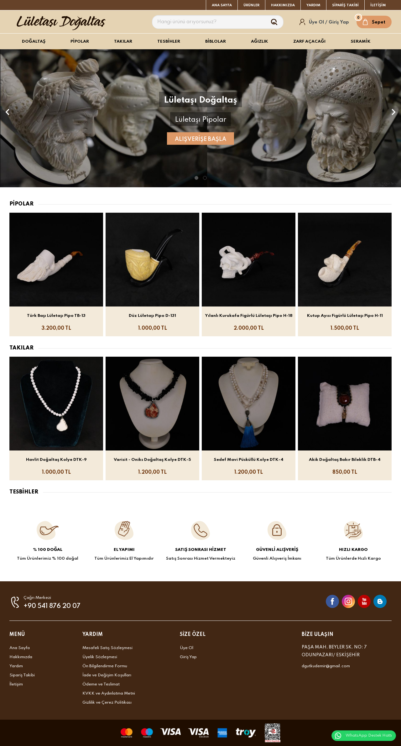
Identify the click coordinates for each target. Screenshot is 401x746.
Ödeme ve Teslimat (101, 684)
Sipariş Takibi (22, 675)
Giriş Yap (188, 657)
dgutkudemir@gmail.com (326, 666)
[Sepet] (374, 22)
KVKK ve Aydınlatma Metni (108, 693)
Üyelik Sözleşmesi (99, 657)
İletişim (16, 684)
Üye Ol (186, 648)
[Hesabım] (324, 22)
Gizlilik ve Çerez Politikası (107, 703)
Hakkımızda (20, 657)
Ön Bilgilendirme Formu (104, 666)
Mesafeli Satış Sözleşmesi (107, 648)
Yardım (16, 666)
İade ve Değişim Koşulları (106, 675)
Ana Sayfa (19, 648)
